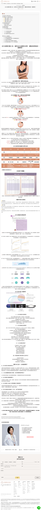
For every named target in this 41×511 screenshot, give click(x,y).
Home (2, 3)
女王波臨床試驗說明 (5, 26)
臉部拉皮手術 (15, 483)
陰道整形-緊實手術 (24, 484)
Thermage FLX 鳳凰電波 (28, 490)
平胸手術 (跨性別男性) (15, 494)
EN (37, 1)
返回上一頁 (20, 449)
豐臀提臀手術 (15, 490)
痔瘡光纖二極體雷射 (28, 487)
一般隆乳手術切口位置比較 (7, 25)
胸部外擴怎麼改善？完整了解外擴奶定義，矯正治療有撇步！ (33, 484)
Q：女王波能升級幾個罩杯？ (8, 39)
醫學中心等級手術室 (28, 483)
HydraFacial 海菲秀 (28, 492)
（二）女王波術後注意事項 (7, 31)
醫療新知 (33, 481)
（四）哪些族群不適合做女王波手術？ (9, 33)
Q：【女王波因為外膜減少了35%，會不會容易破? (11, 41)
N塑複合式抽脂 (15, 485)
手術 (14, 481)
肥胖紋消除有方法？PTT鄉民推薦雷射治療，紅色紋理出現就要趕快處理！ (33, 488)
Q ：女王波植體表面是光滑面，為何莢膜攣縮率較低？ (11, 38)
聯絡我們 (18, 496)
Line (22, 8)
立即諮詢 (37, 477)
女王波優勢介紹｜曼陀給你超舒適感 (7, 16)
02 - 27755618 (34, 1)
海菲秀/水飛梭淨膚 (19, 485)
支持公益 (15, 496)
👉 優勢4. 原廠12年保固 (7, 21)
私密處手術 (24, 488)
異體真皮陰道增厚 (24, 490)
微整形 (19, 481)
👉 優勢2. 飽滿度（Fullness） (8, 19)
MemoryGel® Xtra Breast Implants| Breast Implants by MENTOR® (11, 416)
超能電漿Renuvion (28, 485)
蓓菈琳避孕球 (24, 492)
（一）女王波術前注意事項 (7, 28)
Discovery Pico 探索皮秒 (28, 489)
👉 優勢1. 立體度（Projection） (8, 18)
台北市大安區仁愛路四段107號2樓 (6, 485)
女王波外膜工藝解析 (5, 27)
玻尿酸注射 (19, 484)
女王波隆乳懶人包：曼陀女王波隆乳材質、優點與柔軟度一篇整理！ (14, 3)
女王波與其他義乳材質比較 (6, 22)
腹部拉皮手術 (15, 484)
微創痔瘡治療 (24, 487)
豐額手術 (14, 488)
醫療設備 (28, 481)
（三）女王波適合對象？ (7, 32)
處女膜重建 (24, 493)
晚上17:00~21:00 (7, 466)
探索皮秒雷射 (19, 483)
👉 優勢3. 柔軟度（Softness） (8, 20)
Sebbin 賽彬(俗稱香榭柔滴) (15, 491)
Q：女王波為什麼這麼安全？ (8, 37)
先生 (35, 461)
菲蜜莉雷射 (24, 491)
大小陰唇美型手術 (24, 486)
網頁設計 (2, 495)
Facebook (21, 8)
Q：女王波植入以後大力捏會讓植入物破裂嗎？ (10, 40)
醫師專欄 (5, 3)
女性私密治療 (24, 482)
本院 (4, 410)
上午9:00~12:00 (7, 465)
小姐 (38, 461)
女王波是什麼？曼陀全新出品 (6, 15)
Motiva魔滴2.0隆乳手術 (15, 486)
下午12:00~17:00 (13, 465)
